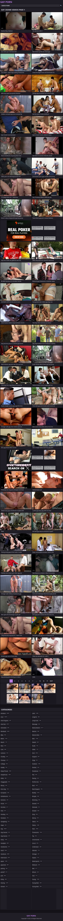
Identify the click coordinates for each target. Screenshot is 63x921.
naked (35, 742)
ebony (4, 785)
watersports (37, 861)
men (35, 738)
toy (34, 836)
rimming (36, 800)
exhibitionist (6, 796)
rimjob (35, 796)
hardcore (5, 854)
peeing (35, 778)
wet (34, 868)
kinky (4, 879)
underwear (37, 847)
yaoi (35, 875)
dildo (4, 778)
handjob (5, 843)
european (5, 792)
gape (4, 825)
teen (35, 829)
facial (4, 803)
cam (3, 749)
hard (4, 850)
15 (40, 681)
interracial (5, 857)
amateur (5, 713)
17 (47, 681)
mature (35, 731)
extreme (5, 800)
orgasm (36, 756)
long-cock (36, 720)
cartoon (4, 753)
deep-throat (6, 771)
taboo (35, 821)
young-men (37, 886)
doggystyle (5, 782)
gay (4, 829)
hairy (4, 839)
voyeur (35, 857)
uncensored (37, 839)
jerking (4, 868)
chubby (4, 756)
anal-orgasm (6, 720)
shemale (36, 807)
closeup (4, 760)
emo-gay (5, 789)
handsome (5, 847)
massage (36, 724)
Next (51, 681)
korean (4, 886)
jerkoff (4, 872)
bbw (3, 735)
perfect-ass (37, 782)
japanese (5, 865)
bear (3, 746)
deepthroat (6, 774)
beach (4, 742)
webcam (36, 865)
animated (5, 728)
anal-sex (5, 724)
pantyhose (36, 771)
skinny (35, 818)
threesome (37, 832)
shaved (35, 803)
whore (35, 872)
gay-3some (5, 832)
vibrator (36, 850)
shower (36, 810)
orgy (35, 760)
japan (4, 861)
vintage (36, 854)
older (35, 749)
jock (3, 875)
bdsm (4, 738)
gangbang (5, 821)
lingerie (36, 717)
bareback (5, 731)
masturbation (38, 728)
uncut (35, 843)
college (4, 764)
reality (36, 792)
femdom (5, 818)
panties (35, 767)
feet (3, 810)
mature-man (37, 735)
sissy (35, 814)
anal (4, 717)
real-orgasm (37, 789)
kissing (4, 883)
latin (35, 713)
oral (35, 753)
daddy (4, 767)
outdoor (36, 764)
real (35, 785)
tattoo (35, 825)
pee (34, 774)
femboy (4, 814)
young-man (37, 883)
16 (43, 681)
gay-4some (5, 836)
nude (35, 746)
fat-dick (4, 807)
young (35, 879)
